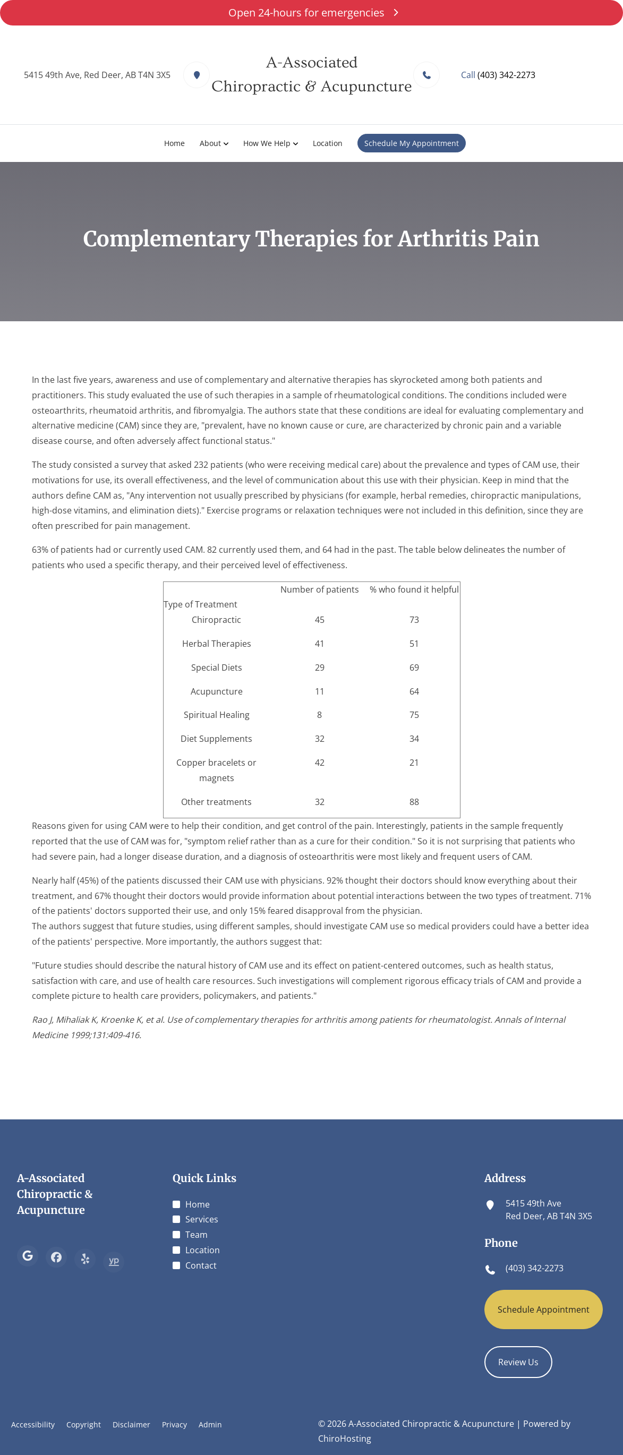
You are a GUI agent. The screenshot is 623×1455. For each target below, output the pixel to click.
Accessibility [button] (33, 1424)
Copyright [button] (83, 1424)
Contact (201, 1265)
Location (328, 143)
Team (196, 1234)
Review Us (518, 1362)
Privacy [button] (174, 1424)
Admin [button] (210, 1424)
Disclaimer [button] (131, 1424)
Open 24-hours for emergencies (311, 12)
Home (174, 143)
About (210, 143)
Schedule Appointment (544, 1309)
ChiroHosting (344, 1438)
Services (201, 1219)
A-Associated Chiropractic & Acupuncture (54, 1194)
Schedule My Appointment (411, 143)
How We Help (267, 143)
